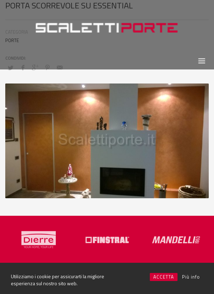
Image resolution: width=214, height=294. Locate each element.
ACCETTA (163, 276)
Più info (191, 276)
